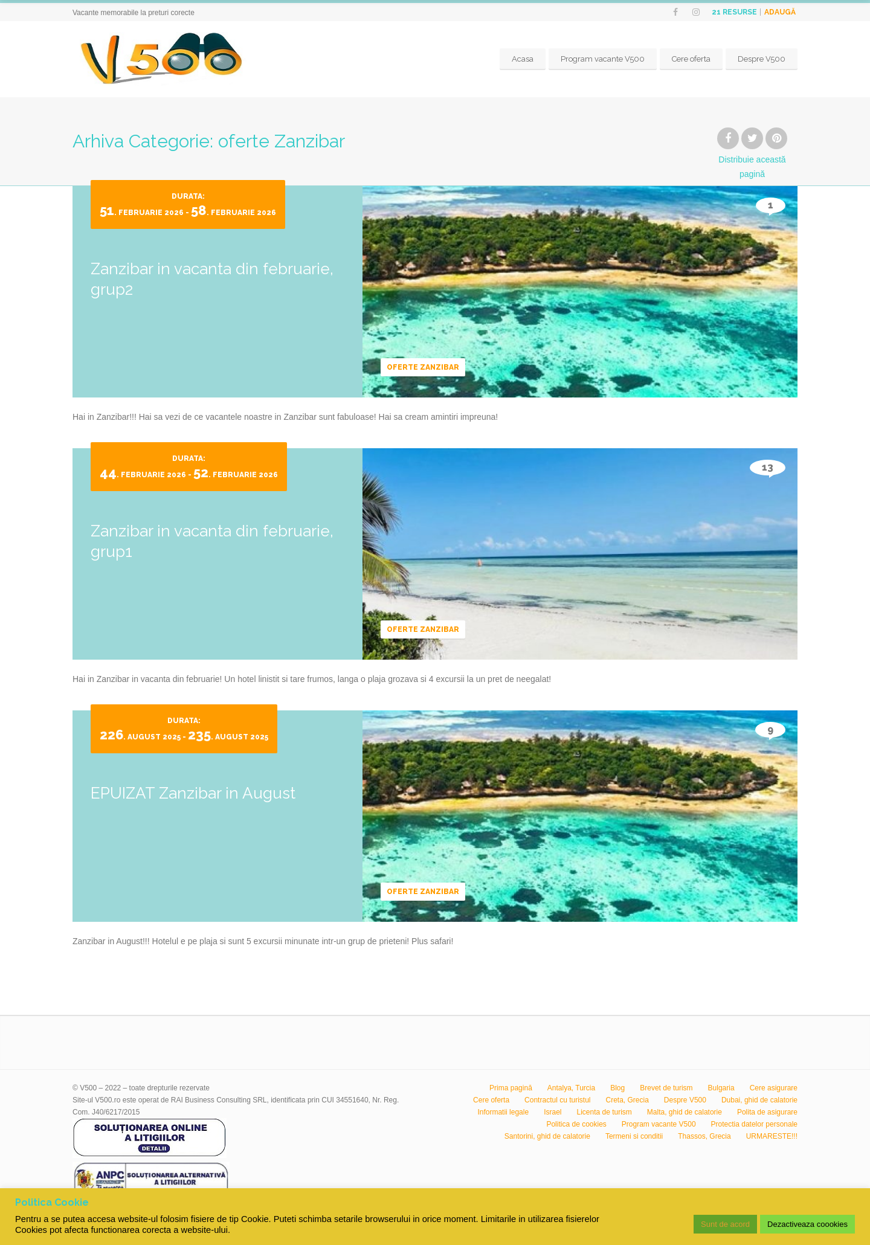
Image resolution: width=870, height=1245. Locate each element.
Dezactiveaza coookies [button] (807, 1224)
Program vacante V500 (603, 58)
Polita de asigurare (767, 1112)
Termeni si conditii (634, 1136)
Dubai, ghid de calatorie (759, 1100)
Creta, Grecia (627, 1100)
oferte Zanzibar (423, 367)
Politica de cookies (576, 1124)
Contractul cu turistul (557, 1100)
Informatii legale (503, 1112)
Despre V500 (761, 58)
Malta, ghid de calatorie (684, 1112)
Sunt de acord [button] (725, 1224)
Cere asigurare (774, 1088)
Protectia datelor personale (754, 1124)
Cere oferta (691, 58)
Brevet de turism (666, 1088)
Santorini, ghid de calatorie (547, 1136)
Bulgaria (721, 1088)
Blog (617, 1088)
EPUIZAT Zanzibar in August (193, 793)
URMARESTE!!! (772, 1136)
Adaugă (780, 12)
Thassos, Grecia (704, 1136)
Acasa (522, 58)
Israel (552, 1112)
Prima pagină (510, 1088)
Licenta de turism (603, 1112)
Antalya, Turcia (571, 1088)
